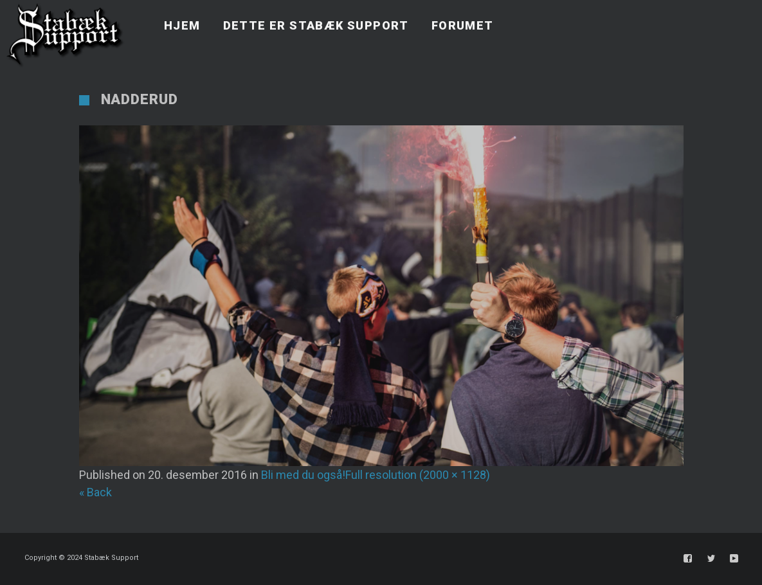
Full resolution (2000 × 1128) (417, 475)
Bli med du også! (303, 475)
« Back (95, 492)
